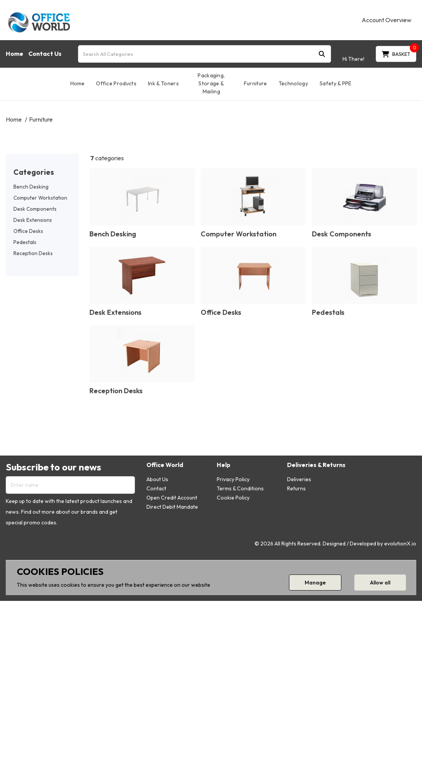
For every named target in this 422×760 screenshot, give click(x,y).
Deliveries (299, 479)
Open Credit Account (171, 497)
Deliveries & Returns (316, 465)
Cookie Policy (233, 497)
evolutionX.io (400, 543)
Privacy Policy (233, 479)
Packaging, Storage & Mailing (211, 83)
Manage (315, 582)
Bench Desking (31, 186)
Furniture (255, 83)
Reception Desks (33, 253)
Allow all (380, 582)
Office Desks (28, 231)
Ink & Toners (163, 83)
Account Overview (386, 20)
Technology (293, 83)
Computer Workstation (40, 197)
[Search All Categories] (204, 54)
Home (14, 53)
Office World (164, 465)
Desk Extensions (32, 219)
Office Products (116, 83)
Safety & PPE (336, 83)
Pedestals (24, 242)
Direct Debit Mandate (172, 506)
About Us (157, 479)
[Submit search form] (321, 54)
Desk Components (35, 208)
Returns (296, 488)
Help (223, 465)
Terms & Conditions (240, 488)
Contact (156, 488)
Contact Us (45, 53)
